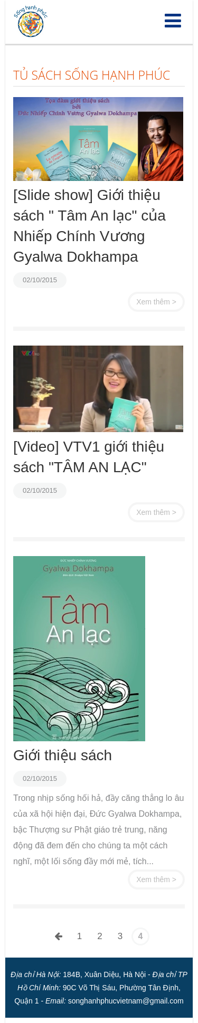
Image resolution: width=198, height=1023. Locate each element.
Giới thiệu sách (62, 755)
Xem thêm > (156, 302)
